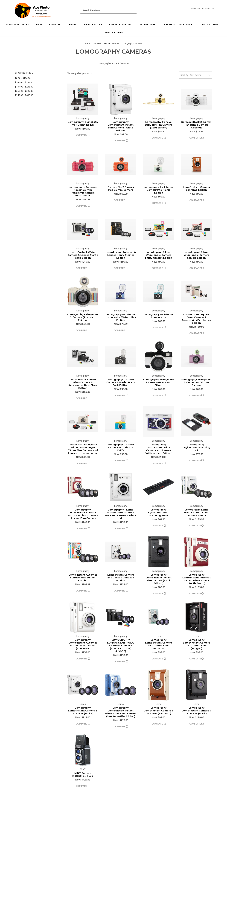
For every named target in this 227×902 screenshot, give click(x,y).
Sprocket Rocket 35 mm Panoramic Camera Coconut (196, 124)
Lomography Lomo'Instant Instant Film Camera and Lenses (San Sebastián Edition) (120, 712)
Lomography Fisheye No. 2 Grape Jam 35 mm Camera (196, 382)
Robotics (169, 24)
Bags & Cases (211, 24)
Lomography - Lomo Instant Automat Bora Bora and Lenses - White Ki (120, 514)
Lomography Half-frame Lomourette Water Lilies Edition (120, 317)
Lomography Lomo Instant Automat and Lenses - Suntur (196, 512)
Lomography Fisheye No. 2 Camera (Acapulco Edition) (82, 317)
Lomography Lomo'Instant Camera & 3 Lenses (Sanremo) (158, 710)
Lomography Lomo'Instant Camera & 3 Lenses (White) (82, 710)
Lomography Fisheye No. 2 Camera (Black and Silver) (158, 382)
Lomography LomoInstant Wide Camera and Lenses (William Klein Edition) (158, 449)
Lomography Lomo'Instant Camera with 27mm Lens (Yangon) (196, 644)
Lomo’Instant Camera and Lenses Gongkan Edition (120, 577)
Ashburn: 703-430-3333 (202, 8)
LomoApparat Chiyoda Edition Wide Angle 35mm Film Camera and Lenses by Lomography (83, 449)
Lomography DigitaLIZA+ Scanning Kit (196, 447)
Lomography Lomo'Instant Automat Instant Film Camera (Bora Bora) (83, 644)
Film (40, 24)
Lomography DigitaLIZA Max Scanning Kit (83, 123)
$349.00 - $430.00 (24, 95)
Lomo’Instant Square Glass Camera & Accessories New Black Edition (82, 383)
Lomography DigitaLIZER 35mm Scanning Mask (158, 512)
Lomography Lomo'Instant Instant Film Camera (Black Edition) (159, 579)
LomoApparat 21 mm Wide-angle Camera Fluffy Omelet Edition (158, 255)
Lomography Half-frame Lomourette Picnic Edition (159, 190)
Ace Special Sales (19, 24)
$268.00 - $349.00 (24, 90)
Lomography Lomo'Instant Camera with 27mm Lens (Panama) (158, 644)
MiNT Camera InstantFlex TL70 (82, 774)
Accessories (149, 24)
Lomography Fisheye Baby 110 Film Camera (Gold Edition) (158, 124)
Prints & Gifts (114, 32)
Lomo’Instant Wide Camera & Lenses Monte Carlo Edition (83, 255)
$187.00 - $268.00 (24, 86)
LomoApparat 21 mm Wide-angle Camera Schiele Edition (196, 255)
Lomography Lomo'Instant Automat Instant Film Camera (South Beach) (196, 579)
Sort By (184, 74)
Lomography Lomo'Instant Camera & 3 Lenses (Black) (196, 710)
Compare (83, 134)
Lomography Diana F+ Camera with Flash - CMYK (120, 447)
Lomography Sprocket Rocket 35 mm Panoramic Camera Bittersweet (83, 191)
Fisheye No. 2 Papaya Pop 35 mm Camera (121, 188)
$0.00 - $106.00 (23, 78)
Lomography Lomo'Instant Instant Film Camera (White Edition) (121, 126)
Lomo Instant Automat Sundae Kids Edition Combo (83, 577)
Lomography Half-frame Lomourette (159, 316)
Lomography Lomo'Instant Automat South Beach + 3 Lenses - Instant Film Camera (83, 514)
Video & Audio (94, 24)
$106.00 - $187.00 (24, 82)
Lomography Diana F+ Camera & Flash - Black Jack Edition (120, 382)
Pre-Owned (188, 24)
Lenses (73, 24)
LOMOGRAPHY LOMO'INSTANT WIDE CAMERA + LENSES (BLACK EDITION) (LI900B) (120, 645)
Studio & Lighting (122, 24)
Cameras (56, 24)
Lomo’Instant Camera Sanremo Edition (196, 188)
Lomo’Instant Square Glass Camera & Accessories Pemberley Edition (196, 318)
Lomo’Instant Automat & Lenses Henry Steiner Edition (120, 255)
